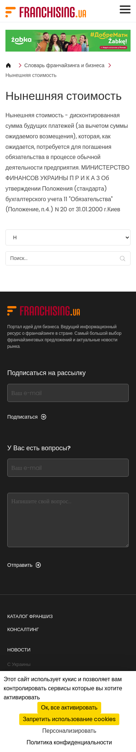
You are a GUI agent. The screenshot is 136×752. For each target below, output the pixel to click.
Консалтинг (23, 629)
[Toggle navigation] (125, 9)
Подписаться (26, 416)
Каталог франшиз (30, 616)
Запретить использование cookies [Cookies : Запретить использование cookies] (69, 719)
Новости (18, 649)
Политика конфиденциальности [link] (69, 742)
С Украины (18, 664)
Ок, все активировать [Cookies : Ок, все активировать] (69, 707)
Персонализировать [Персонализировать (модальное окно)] (69, 731)
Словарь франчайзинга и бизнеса (64, 65)
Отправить (24, 565)
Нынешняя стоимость (31, 75)
